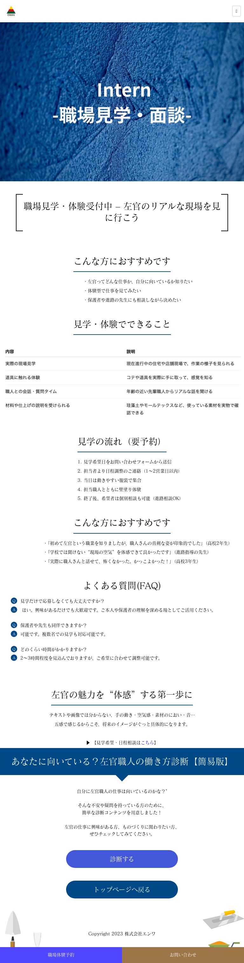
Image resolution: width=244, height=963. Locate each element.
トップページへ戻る (122, 889)
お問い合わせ (183, 955)
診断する (122, 859)
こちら (147, 742)
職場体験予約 (61, 955)
